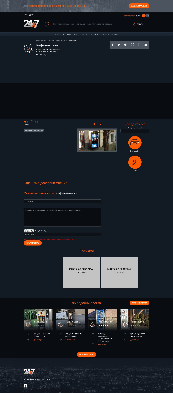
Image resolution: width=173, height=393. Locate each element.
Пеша (135, 163)
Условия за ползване (110, 34)
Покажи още (86, 354)
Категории (67, 34)
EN (148, 15)
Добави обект (139, 6)
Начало (57, 34)
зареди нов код (40, 231)
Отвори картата (139, 303)
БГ (143, 15)
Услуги (84, 34)
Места (76, 34)
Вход (138, 15)
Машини (51, 40)
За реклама (95, 34)
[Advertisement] (129, 64)
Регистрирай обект (129, 15)
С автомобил (135, 144)
